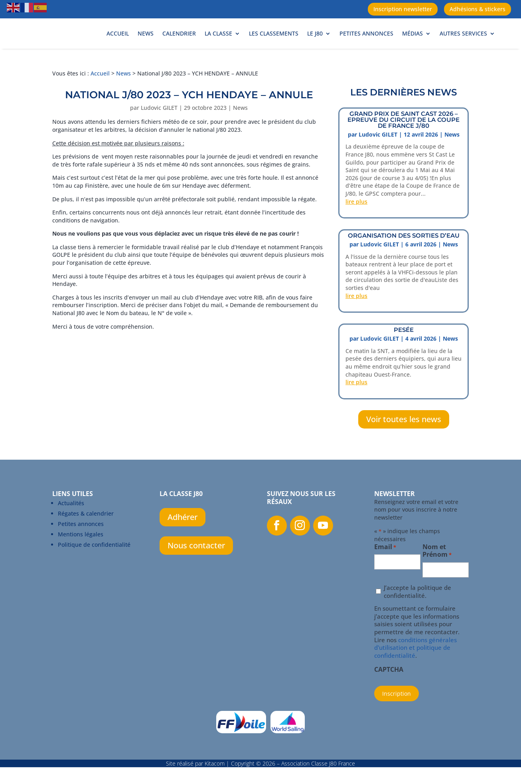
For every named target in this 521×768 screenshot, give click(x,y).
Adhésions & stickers (477, 9)
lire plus (356, 219)
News (146, 42)
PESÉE (404, 347)
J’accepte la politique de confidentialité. (417, 609)
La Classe (218, 42)
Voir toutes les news (403, 436)
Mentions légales (80, 552)
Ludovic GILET (159, 125)
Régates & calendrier (86, 531)
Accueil (118, 42)
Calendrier (179, 42)
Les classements (273, 42)
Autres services (463, 42)
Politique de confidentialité (94, 562)
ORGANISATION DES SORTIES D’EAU (404, 253)
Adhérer (182, 534)
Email (385, 565)
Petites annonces (366, 42)
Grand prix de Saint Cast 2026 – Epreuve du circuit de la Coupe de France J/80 (403, 137)
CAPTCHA (388, 687)
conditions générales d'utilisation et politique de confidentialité (415, 665)
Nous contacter (196, 563)
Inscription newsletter (402, 9)
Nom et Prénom (437, 569)
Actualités (71, 520)
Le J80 (315, 42)
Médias (412, 42)
